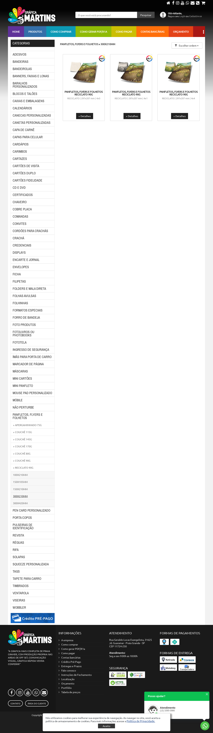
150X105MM (20, 481)
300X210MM (20, 496)
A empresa (67, 640)
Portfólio (66, 687)
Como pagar (124, 31)
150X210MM (20, 489)
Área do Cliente (37, 703)
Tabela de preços (70, 692)
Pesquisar (145, 15)
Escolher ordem (187, 45)
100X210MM (20, 474)
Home (16, 31)
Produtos (35, 31)
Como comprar (61, 31)
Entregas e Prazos (71, 666)
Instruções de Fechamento (76, 674)
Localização (67, 679)
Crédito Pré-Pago (71, 661)
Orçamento (181, 31)
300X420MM (20, 503)
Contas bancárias (152, 31)
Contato (15, 703)
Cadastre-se (195, 16)
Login (182, 16)
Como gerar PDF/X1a (93, 31)
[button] (141, 721)
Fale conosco (68, 670)
